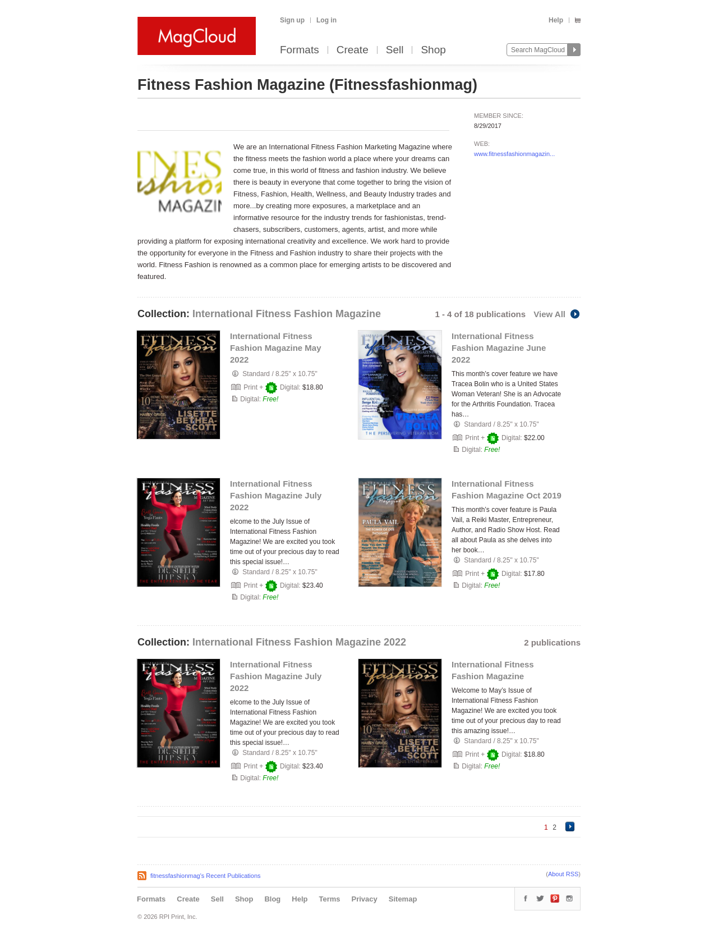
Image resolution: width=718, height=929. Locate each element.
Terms (329, 899)
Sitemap (403, 899)
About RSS (563, 874)
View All (557, 314)
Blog (272, 899)
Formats (299, 50)
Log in (326, 20)
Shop (433, 50)
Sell (395, 50)
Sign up (292, 20)
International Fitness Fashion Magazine (286, 313)
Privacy (365, 899)
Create (353, 50)
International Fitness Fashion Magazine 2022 (299, 642)
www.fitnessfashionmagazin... (514, 153)
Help (556, 20)
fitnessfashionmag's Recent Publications (205, 875)
